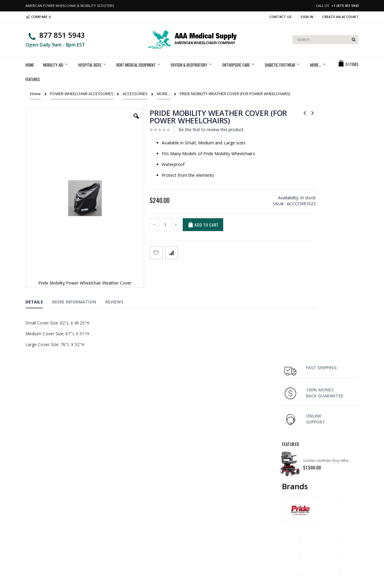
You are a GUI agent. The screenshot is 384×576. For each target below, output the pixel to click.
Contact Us (280, 16)
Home (35, 93)
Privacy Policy (123, 527)
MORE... (163, 93)
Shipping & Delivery (214, 505)
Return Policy (294, 512)
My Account (121, 505)
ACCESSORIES (135, 93)
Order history (123, 512)
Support (203, 512)
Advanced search (127, 520)
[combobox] (325, 39)
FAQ (285, 505)
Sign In (307, 16)
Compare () (38, 16)
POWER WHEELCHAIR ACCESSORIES (81, 93)
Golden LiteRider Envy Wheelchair (327, 203)
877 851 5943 (62, 35)
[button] (119, 121)
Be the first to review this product (193, 129)
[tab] (39, 282)
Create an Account (340, 16)
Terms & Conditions (214, 520)
